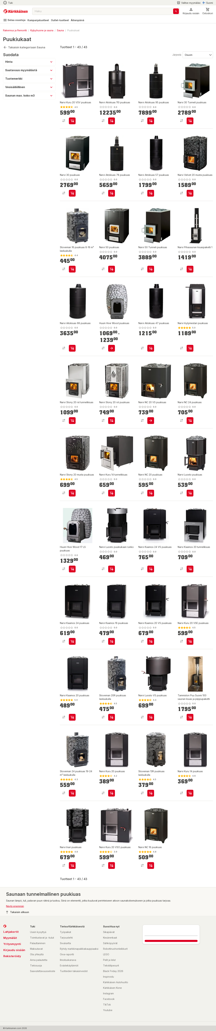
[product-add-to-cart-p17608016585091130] (150, 420)
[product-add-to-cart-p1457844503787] (150, 793)
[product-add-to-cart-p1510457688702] (111, 420)
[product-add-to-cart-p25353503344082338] (111, 865)
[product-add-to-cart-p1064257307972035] (150, 865)
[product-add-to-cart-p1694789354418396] (190, 269)
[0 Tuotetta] (207, 11)
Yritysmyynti (12, 944)
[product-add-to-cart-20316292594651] (190, 420)
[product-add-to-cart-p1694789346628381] (72, 717)
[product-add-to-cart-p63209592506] (72, 493)
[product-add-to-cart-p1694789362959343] (150, 569)
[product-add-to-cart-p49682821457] (72, 420)
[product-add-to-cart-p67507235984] (190, 120)
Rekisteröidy (12, 956)
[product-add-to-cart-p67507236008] (111, 269)
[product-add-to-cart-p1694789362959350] (72, 641)
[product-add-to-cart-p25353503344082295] (190, 641)
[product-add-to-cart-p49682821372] (150, 120)
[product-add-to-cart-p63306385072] (190, 717)
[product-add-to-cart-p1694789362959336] (150, 641)
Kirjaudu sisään (14, 950)
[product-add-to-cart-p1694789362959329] (111, 641)
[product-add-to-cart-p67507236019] (72, 193)
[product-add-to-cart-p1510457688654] (111, 793)
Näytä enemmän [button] (15, 906)
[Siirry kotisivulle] (15, 11)
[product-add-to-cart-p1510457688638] (150, 348)
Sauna (60, 30)
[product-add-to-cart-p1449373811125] (72, 269)
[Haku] (176, 11)
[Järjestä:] (197, 55)
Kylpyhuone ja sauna (41, 30)
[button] (191, 11)
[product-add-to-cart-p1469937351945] (111, 717)
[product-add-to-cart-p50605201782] (190, 348)
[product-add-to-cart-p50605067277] (111, 348)
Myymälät (10, 938)
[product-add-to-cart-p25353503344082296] (72, 120)
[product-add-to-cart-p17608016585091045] (150, 493)
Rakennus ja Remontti (15, 30)
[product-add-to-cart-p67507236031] (150, 269)
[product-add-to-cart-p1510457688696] (150, 193)
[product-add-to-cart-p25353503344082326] (72, 865)
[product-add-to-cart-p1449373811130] (72, 793)
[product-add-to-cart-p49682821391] (72, 348)
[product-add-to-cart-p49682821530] (111, 120)
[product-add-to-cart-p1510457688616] (111, 569)
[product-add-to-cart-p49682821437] (111, 193)
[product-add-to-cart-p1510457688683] (190, 793)
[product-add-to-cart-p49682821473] (111, 493)
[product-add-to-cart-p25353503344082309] (150, 717)
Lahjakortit (11, 931)
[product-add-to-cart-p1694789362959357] (190, 569)
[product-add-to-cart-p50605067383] (72, 569)
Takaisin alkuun (17, 912)
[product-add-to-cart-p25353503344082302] (190, 493)
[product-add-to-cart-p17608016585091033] (190, 193)
